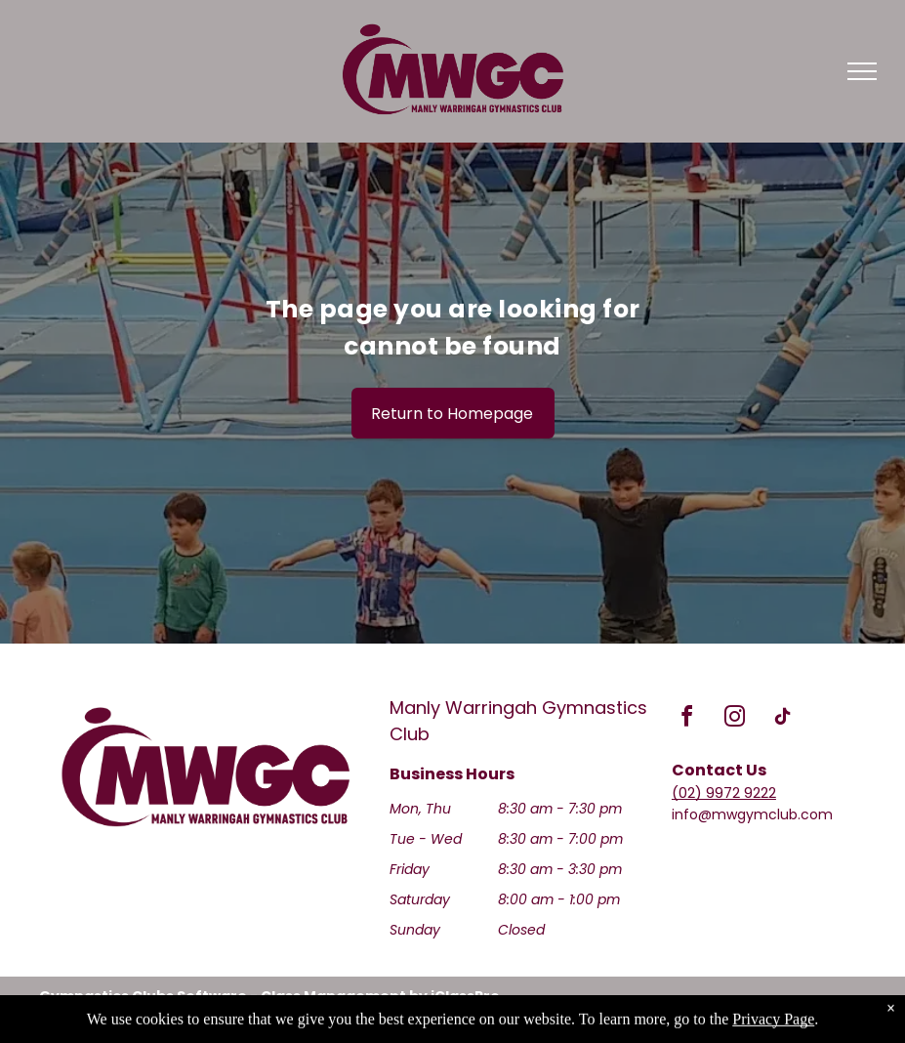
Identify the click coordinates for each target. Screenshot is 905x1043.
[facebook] (687, 719)
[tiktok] (783, 719)
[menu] (862, 71)
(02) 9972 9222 (724, 792)
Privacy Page (773, 1032)
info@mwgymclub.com (752, 814)
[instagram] (735, 719)
